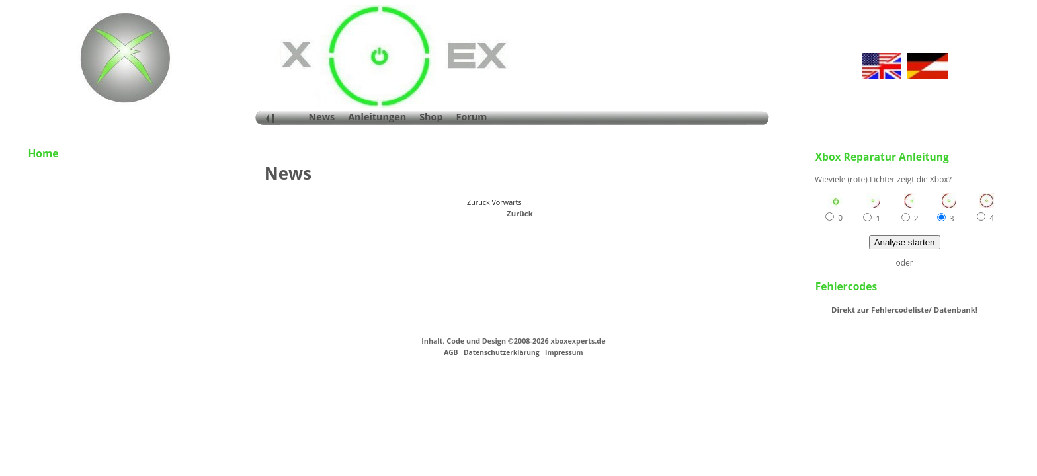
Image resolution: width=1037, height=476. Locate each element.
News (322, 116)
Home (43, 153)
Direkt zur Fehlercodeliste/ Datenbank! (904, 310)
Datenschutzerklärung (502, 352)
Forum (471, 116)
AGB (451, 352)
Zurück (520, 213)
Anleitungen (377, 116)
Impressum (564, 352)
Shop (430, 116)
